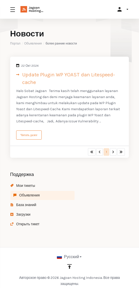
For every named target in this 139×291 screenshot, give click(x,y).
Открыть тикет (24, 224)
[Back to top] (69, 266)
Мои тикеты (22, 186)
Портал (15, 43)
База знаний (23, 205)
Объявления (33, 43)
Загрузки (20, 214)
